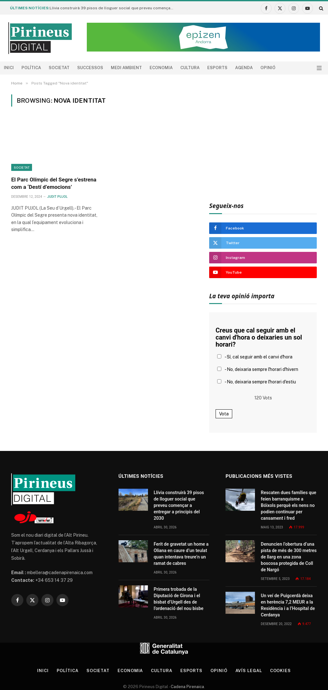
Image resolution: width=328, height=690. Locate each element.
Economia (161, 67)
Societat (59, 67)
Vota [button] (224, 413)
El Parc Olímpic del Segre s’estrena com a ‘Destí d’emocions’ (53, 183)
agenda (244, 67)
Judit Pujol (57, 196)
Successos (90, 67)
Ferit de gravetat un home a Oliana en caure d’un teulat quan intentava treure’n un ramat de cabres (181, 554)
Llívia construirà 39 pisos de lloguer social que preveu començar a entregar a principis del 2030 (114, 8)
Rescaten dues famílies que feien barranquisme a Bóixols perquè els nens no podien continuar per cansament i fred (288, 505)
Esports (217, 67)
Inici (9, 67)
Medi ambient (126, 67)
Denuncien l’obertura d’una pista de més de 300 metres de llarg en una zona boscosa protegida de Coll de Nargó (288, 557)
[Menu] (319, 68)
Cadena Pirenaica (187, 686)
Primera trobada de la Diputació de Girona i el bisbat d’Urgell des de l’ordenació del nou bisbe (178, 599)
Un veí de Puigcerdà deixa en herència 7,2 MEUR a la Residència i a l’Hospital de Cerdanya (288, 605)
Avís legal (248, 670)
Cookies (280, 670)
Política (31, 67)
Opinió (267, 67)
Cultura (190, 67)
